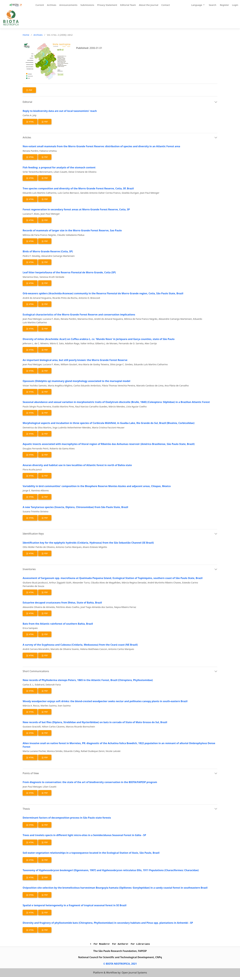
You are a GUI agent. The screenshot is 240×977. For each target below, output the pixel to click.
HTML (31, 121)
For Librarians (140, 944)
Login (235, 4)
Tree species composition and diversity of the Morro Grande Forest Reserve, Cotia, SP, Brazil (78, 188)
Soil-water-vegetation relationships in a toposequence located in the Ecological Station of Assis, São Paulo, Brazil (91, 852)
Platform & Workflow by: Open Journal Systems (120, 972)
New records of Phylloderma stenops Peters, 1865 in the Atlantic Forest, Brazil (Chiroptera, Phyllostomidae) (88, 680)
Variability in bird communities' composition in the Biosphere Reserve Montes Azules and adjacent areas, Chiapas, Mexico (97, 486)
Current (40, 4)
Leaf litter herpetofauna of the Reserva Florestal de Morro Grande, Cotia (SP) (69, 272)
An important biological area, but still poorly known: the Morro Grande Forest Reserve (75, 360)
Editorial (27, 102)
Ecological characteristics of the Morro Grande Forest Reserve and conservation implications (79, 314)
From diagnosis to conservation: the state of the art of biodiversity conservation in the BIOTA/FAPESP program (90, 782)
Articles (27, 137)
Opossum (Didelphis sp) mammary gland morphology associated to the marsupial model (76, 381)
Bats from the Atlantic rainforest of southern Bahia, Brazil (58, 623)
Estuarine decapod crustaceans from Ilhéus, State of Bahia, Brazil (62, 602)
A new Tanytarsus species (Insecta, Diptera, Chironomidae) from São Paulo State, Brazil (75, 507)
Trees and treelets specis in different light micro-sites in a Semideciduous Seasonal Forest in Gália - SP (84, 835)
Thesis (26, 808)
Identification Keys (33, 533)
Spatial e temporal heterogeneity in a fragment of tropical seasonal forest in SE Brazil (74, 905)
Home (26, 34)
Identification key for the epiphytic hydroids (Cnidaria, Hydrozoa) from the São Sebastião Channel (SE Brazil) (88, 542)
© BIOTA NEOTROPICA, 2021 (120, 963)
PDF (30, 90)
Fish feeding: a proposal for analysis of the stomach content (59, 167)
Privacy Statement (107, 4)
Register (224, 4)
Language (197, 4)
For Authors (119, 944)
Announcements (68, 4)
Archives (51, 4)
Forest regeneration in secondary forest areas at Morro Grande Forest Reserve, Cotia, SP (76, 209)
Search (212, 4)
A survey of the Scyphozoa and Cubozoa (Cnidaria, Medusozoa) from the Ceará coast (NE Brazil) (80, 644)
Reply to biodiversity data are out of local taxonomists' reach (60, 111)
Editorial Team (128, 4)
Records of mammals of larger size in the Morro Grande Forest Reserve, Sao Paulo (72, 230)
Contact (165, 4)
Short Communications (36, 671)
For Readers (101, 944)
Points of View (31, 773)
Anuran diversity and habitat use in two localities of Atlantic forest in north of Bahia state (77, 465)
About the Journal (148, 4)
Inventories (29, 569)
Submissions (87, 4)
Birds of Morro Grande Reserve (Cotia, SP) (48, 251)
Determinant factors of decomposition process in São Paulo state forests (67, 817)
